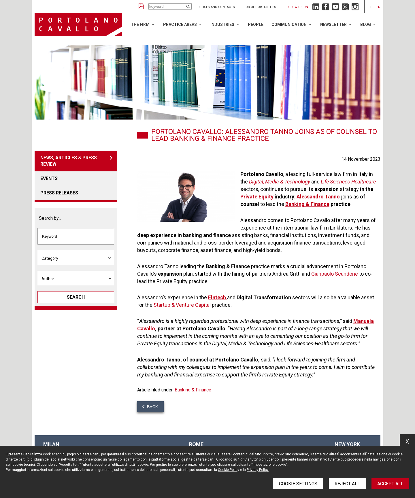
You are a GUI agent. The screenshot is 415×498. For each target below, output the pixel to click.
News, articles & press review (68, 161)
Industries (222, 24)
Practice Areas (180, 24)
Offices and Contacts (216, 7)
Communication (289, 24)
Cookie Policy (228, 470)
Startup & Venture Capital (182, 305)
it (371, 7)
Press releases (59, 193)
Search (76, 297)
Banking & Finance (193, 390)
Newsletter (333, 24)
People (255, 24)
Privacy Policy (258, 470)
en (378, 7)
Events (49, 178)
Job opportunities (260, 7)
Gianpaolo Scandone (334, 274)
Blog (365, 24)
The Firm (140, 24)
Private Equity (256, 197)
